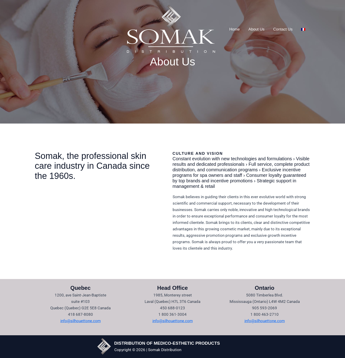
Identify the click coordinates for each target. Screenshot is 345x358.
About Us (255, 29)
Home (234, 29)
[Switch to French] (300, 29)
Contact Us (280, 29)
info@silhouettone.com (80, 321)
